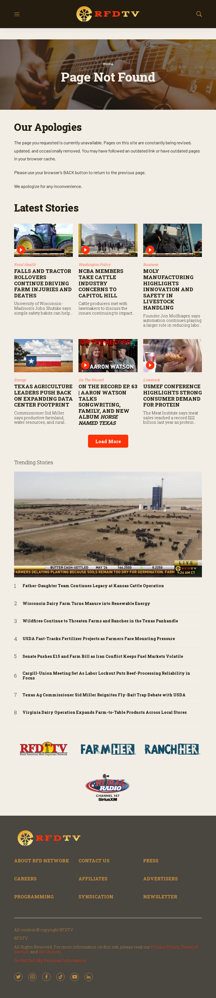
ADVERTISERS (160, 878)
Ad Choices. (50, 951)
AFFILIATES (92, 878)
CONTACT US (93, 860)
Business (150, 264)
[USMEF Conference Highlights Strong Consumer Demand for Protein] (172, 355)
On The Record (91, 379)
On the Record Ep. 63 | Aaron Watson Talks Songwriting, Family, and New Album (107, 404)
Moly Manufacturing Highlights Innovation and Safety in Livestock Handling (168, 289)
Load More (108, 441)
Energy (20, 379)
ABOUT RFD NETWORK (41, 860)
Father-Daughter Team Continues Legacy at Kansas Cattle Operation (93, 586)
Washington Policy (94, 264)
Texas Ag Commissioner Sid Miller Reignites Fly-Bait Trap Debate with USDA (104, 695)
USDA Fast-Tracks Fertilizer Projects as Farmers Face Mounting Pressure (98, 638)
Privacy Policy (165, 947)
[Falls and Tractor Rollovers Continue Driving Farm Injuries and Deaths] (43, 240)
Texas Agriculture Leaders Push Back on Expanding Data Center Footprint (43, 395)
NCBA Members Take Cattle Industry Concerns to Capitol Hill (100, 283)
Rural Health (25, 264)
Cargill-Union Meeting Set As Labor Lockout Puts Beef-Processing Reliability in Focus (106, 676)
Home (108, 64)
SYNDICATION (95, 896)
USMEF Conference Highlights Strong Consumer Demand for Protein (172, 395)
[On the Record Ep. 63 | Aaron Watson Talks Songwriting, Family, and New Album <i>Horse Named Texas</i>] (107, 355)
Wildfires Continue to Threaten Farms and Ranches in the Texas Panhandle (100, 621)
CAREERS (25, 878)
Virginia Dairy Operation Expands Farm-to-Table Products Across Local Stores (104, 712)
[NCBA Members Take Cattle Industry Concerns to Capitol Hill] (107, 240)
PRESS (150, 860)
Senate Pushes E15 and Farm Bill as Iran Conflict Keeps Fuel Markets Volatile (102, 656)
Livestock (151, 379)
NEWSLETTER (160, 896)
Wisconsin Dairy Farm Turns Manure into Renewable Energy (86, 603)
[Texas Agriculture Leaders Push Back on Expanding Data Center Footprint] (43, 355)
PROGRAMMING (34, 896)
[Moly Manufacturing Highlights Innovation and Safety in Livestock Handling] (172, 240)
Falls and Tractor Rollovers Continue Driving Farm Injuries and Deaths (43, 283)
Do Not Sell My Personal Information (50, 960)
